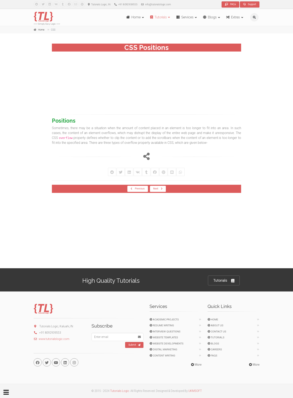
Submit (134, 345)
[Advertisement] (146, 81)
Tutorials (158, 17)
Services (185, 17)
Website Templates (164, 337)
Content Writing (162, 355)
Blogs (210, 17)
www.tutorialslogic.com (51, 339)
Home (133, 17)
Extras (233, 17)
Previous (138, 188)
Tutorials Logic (119, 391)
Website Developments (167, 343)
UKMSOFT (195, 391)
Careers (215, 349)
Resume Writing (162, 325)
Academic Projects (164, 319)
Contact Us (217, 331)
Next (158, 188)
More (195, 364)
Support (249, 4)
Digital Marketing (163, 349)
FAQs (230, 4)
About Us (215, 325)
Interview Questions (165, 331)
